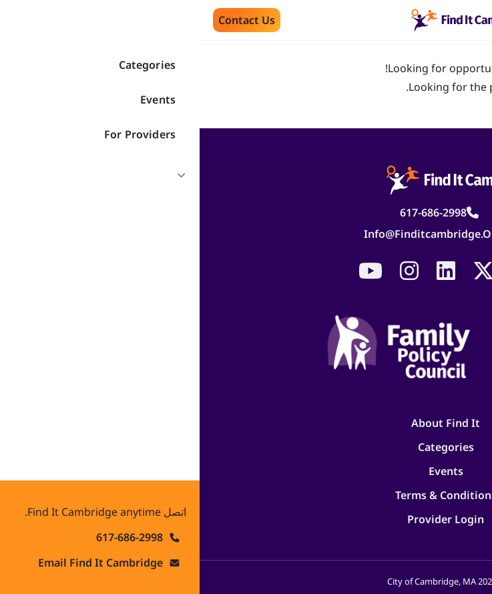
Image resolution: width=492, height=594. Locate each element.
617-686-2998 (233, 212)
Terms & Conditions (246, 495)
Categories (246, 447)
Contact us (47, 20)
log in (463, 87)
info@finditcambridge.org (233, 234)
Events (246, 471)
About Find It (246, 423)
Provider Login (246, 519)
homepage (399, 68)
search (461, 68)
